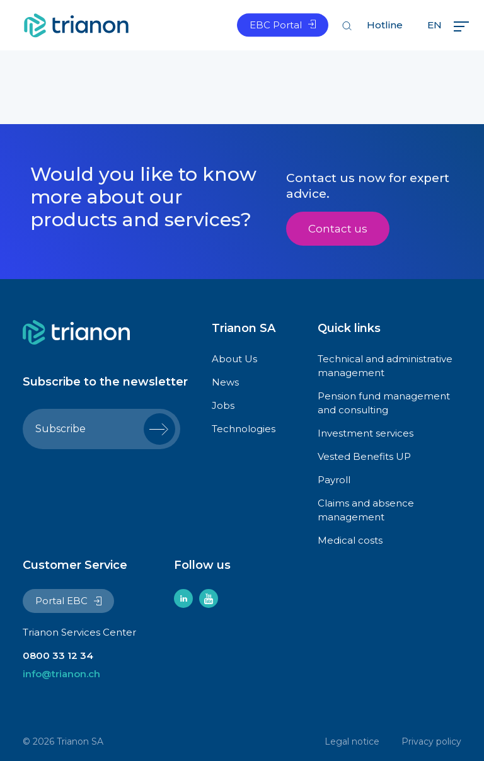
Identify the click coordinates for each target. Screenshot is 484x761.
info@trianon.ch (61, 674)
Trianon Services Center (79, 632)
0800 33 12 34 (58, 655)
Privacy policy (431, 741)
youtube (208, 598)
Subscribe (60, 429)
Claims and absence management (366, 510)
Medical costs (350, 540)
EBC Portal (276, 25)
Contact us (337, 228)
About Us (234, 359)
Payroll (334, 480)
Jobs (223, 405)
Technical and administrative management (385, 366)
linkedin (183, 598)
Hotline (385, 25)
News (225, 382)
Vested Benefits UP (364, 456)
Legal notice (352, 741)
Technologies (243, 429)
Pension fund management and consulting (384, 403)
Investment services (365, 433)
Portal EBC (61, 601)
